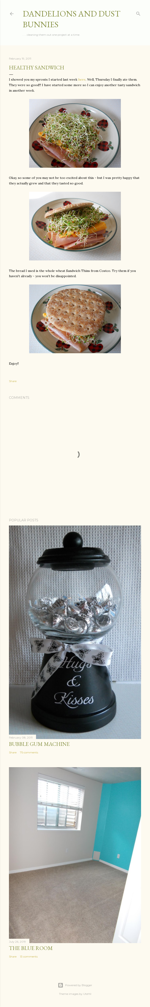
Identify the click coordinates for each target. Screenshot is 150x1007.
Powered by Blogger (75, 985)
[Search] (138, 12)
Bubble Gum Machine (39, 743)
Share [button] (13, 381)
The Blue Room (31, 948)
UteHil (87, 994)
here (82, 79)
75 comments (29, 752)
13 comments (29, 956)
